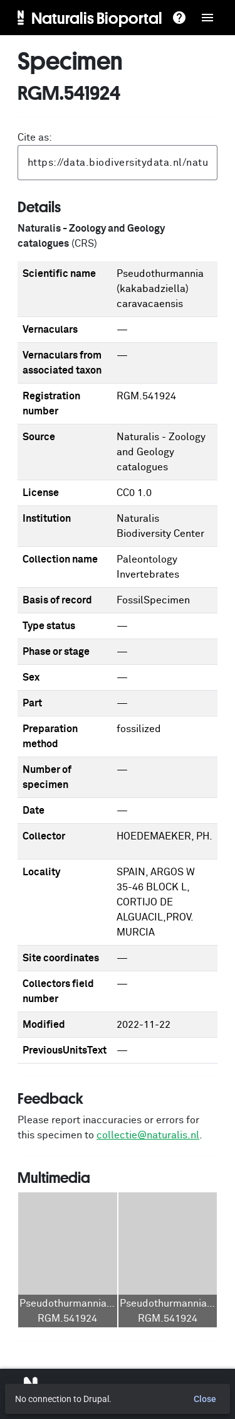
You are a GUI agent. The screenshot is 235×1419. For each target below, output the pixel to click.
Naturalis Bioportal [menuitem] (96, 17)
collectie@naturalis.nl (148, 1135)
